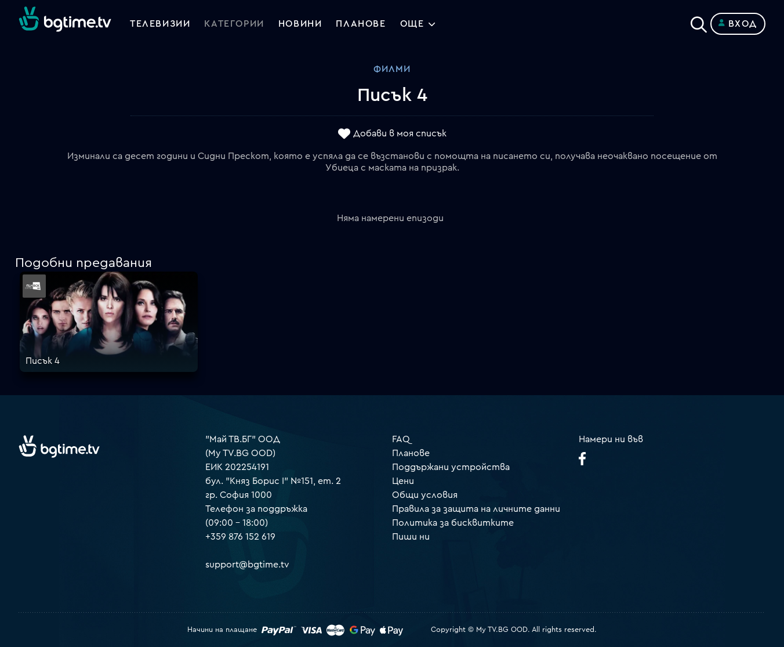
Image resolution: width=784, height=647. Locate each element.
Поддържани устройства (451, 467)
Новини (300, 23)
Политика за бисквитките (453, 522)
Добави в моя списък (400, 134)
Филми (392, 69)
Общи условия (425, 495)
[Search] (699, 21)
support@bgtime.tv (247, 564)
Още (412, 23)
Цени (403, 481)
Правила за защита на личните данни (476, 509)
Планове (411, 453)
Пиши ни (411, 536)
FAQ (401, 439)
